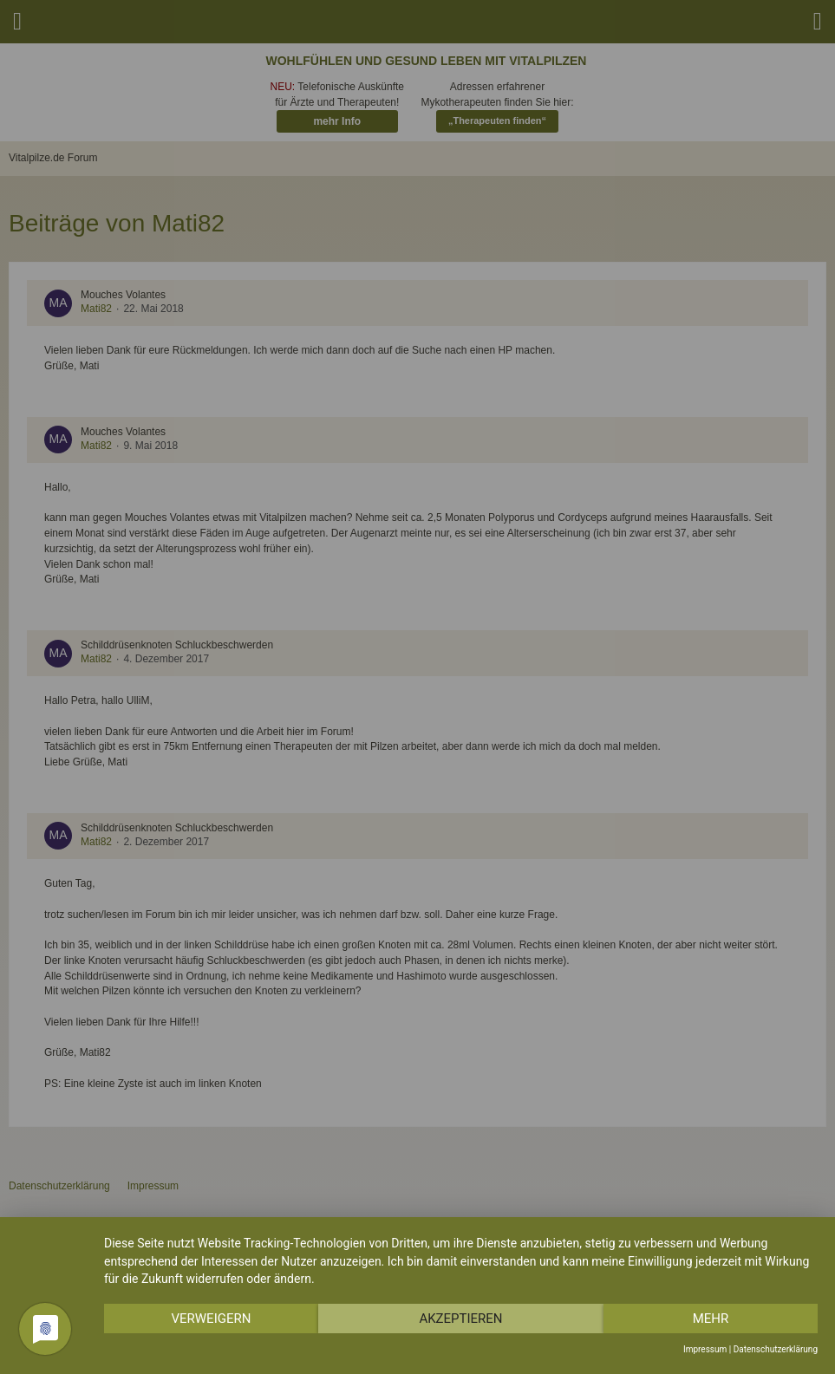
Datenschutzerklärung (776, 1349)
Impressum (705, 1349)
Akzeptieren (460, 1318)
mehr (711, 1318)
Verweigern (211, 1318)
